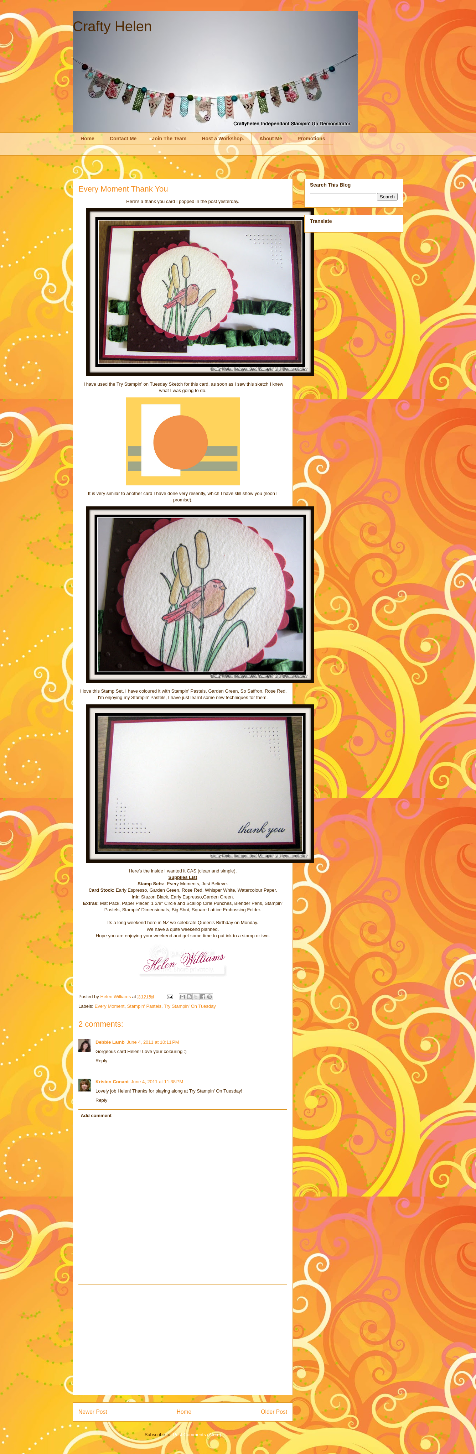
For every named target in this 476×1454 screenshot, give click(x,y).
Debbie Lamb (110, 1042)
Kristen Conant (112, 1081)
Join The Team (169, 138)
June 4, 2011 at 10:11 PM (153, 1042)
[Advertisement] (182, 1340)
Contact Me (123, 138)
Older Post (274, 1412)
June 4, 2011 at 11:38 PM (157, 1081)
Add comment (96, 1115)
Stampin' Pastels (144, 1006)
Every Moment (110, 1006)
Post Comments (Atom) (197, 1434)
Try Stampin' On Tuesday (190, 1006)
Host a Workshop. (223, 138)
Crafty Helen (112, 26)
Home (87, 138)
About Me (270, 138)
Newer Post (92, 1412)
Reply (101, 1060)
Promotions (311, 138)
